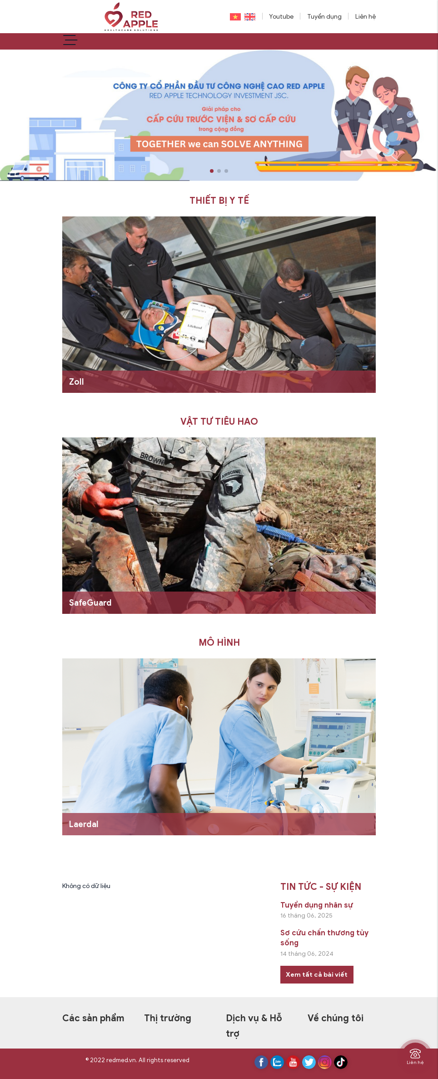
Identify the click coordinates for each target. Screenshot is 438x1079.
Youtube (281, 16)
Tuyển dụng (324, 16)
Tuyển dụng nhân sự (316, 905)
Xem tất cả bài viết (317, 975)
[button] (212, 171)
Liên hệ (365, 16)
